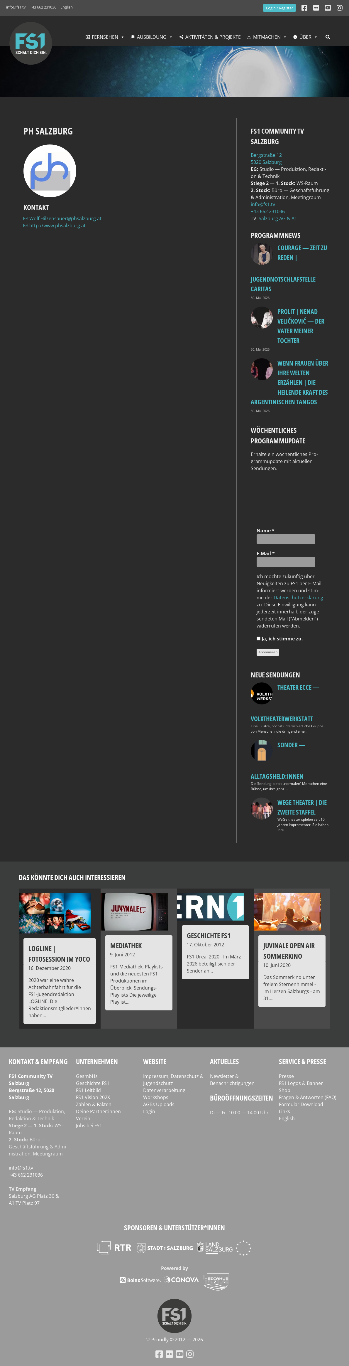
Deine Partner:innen (98, 1111)
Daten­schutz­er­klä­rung (298, 597)
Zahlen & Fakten (93, 1104)
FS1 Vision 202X (93, 1097)
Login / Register (279, 8)
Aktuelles (224, 1061)
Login (149, 1111)
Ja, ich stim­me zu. (280, 638)
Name (266, 530)
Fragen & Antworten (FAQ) (307, 1097)
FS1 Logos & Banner (301, 1083)
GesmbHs (87, 1076)
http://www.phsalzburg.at (54, 225)
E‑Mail (266, 553)
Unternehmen (97, 1061)
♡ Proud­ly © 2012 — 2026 (174, 1339)
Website (154, 1061)
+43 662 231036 (43, 7)
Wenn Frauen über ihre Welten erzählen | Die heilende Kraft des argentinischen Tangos (289, 382)
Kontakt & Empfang (38, 1061)
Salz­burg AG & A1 (278, 218)
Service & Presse (302, 1061)
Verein (83, 1118)
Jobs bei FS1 (89, 1125)
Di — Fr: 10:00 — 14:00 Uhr (239, 1112)
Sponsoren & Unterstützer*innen (174, 1227)
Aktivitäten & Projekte (213, 37)
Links (284, 1111)
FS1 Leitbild (88, 1090)
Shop (284, 1090)
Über (305, 37)
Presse (286, 1076)
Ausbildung (152, 37)
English (66, 7)
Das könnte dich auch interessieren (72, 877)
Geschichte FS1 (92, 1083)
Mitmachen (267, 37)
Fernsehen (105, 37)
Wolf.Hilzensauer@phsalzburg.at (62, 218)
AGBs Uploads (158, 1104)
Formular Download (301, 1104)
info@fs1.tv (16, 7)
